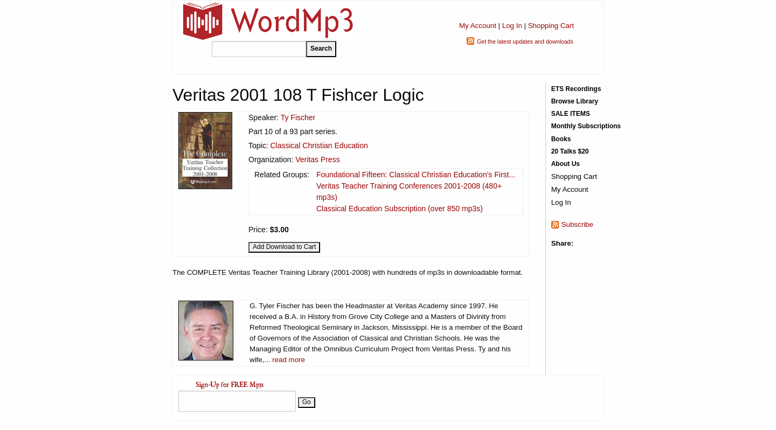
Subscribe (577, 224)
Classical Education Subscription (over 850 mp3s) (399, 208)
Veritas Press (317, 159)
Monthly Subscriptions (586, 126)
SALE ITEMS (570, 113)
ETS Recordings (576, 89)
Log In (512, 26)
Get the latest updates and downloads (525, 41)
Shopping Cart (551, 26)
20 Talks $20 (570, 151)
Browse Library (574, 101)
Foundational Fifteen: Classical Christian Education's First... (415, 174)
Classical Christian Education (319, 145)
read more (288, 360)
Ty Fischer (298, 117)
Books (561, 139)
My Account (477, 26)
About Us (565, 164)
